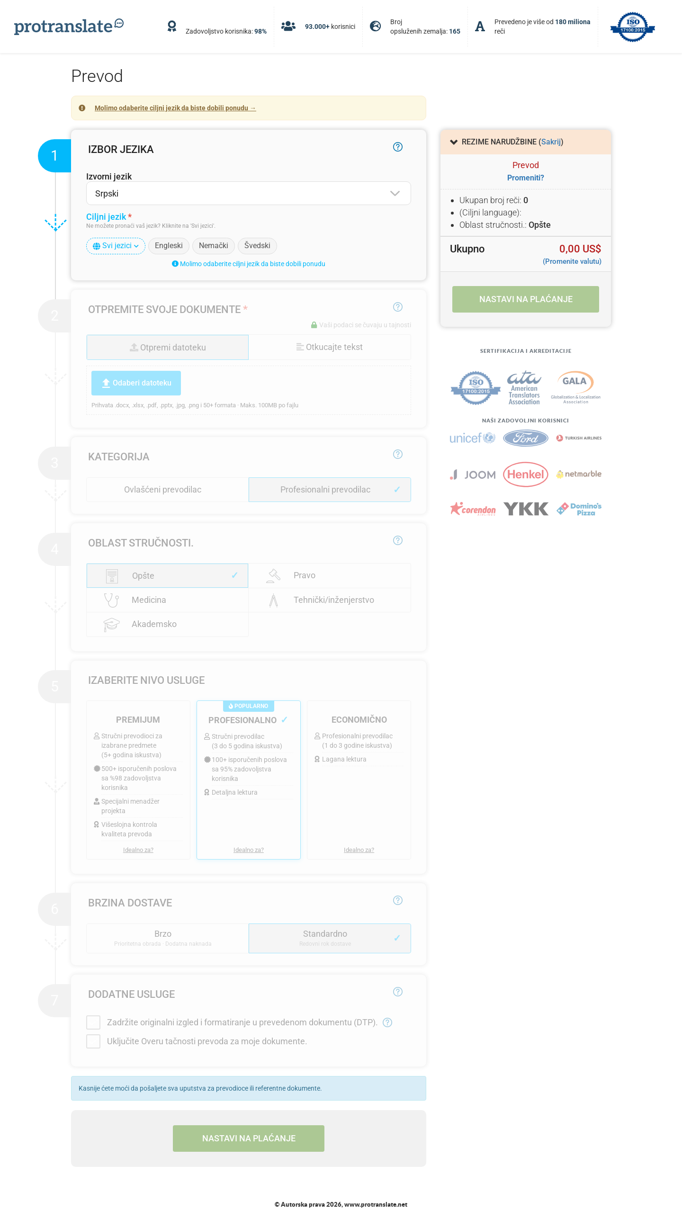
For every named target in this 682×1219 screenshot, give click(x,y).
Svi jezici (116, 245)
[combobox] (248, 193)
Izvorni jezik (109, 176)
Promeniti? (525, 177)
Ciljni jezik (106, 217)
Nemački (213, 245)
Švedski (257, 245)
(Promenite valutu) (572, 261)
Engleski (169, 245)
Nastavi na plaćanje (249, 1138)
